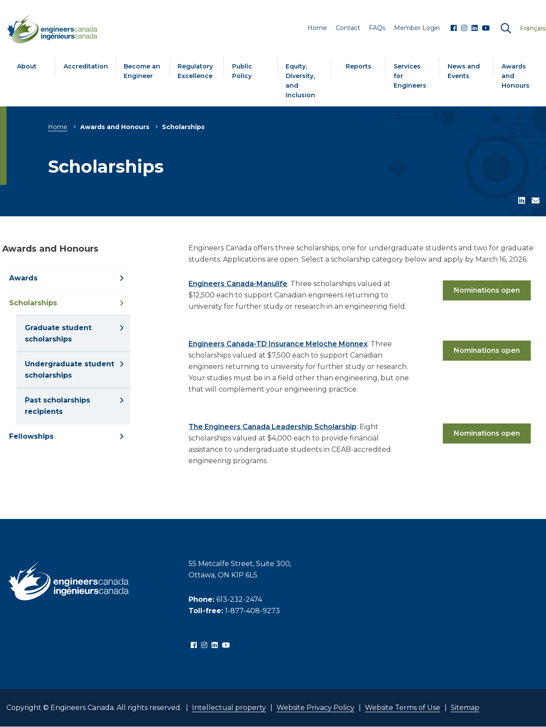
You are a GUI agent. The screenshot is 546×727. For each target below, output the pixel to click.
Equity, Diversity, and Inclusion (300, 80)
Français (533, 28)
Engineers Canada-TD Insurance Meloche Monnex (278, 344)
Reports (358, 66)
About (27, 66)
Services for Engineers (410, 75)
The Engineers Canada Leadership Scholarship (273, 427)
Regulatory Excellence (195, 71)
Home (57, 127)
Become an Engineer (142, 71)
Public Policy (242, 71)
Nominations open (487, 290)
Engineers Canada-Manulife (238, 284)
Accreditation (86, 66)
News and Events (464, 71)
